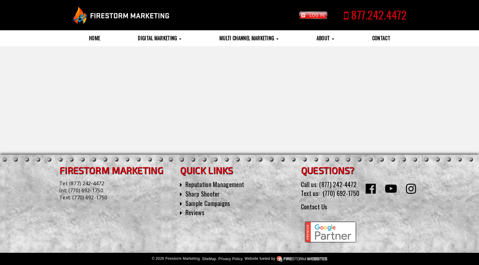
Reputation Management (214, 184)
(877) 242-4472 (86, 183)
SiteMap (209, 259)
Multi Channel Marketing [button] (249, 38)
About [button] (325, 38)
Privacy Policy (230, 259)
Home (94, 38)
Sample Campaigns (207, 203)
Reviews (194, 212)
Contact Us (314, 206)
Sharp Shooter (202, 193)
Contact (381, 38)
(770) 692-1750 (85, 190)
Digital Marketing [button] (159, 38)
